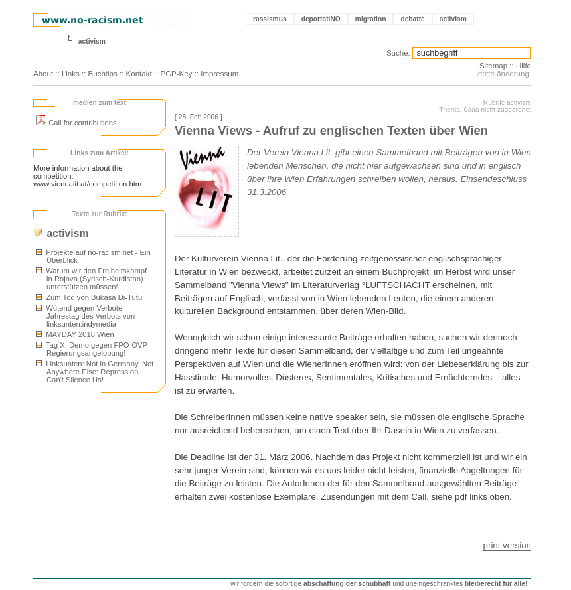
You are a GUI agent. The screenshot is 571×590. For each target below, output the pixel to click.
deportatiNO (321, 19)
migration (370, 19)
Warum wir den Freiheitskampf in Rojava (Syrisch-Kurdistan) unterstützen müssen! (91, 279)
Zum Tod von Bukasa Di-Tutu (89, 297)
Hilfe (523, 66)
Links (71, 74)
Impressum (219, 74)
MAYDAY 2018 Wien (75, 334)
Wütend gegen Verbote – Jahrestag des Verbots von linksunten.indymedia (85, 316)
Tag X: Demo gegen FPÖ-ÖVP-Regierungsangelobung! (93, 349)
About (43, 74)
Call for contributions (76, 123)
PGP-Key (176, 74)
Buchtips (103, 74)
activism (453, 19)
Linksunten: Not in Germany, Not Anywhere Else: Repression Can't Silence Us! (95, 372)
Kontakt (139, 74)
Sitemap (493, 66)
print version (507, 545)
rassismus (270, 19)
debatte (412, 19)
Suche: (398, 53)
